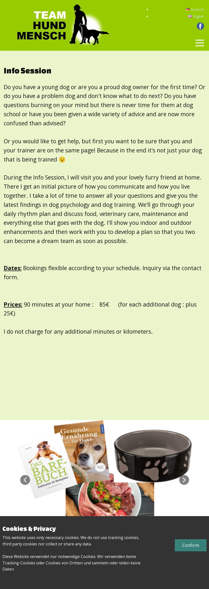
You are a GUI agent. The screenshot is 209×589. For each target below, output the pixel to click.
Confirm (190, 545)
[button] (25, 480)
